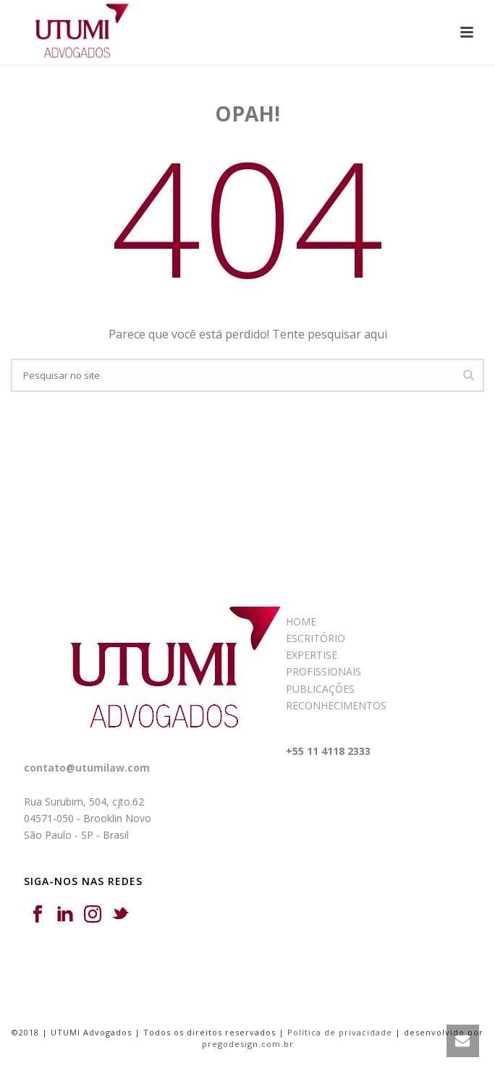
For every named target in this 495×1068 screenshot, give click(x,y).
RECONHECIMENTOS (336, 705)
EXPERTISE (311, 655)
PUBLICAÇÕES (320, 689)
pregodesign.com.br (248, 1043)
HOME (301, 621)
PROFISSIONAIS (323, 671)
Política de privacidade (339, 1032)
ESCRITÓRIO (315, 638)
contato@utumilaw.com (87, 767)
